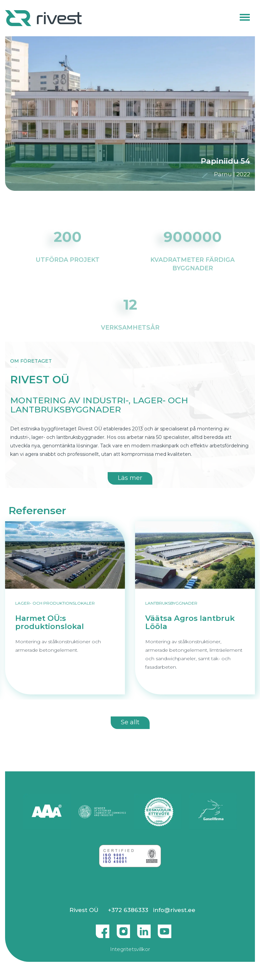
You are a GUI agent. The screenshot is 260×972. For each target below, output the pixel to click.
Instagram (123, 928)
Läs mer (130, 478)
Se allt (130, 722)
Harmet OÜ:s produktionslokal (49, 622)
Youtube (164, 928)
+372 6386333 (128, 910)
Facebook (102, 928)
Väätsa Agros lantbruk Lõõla (190, 622)
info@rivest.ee (174, 910)
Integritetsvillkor (130, 949)
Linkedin (144, 928)
